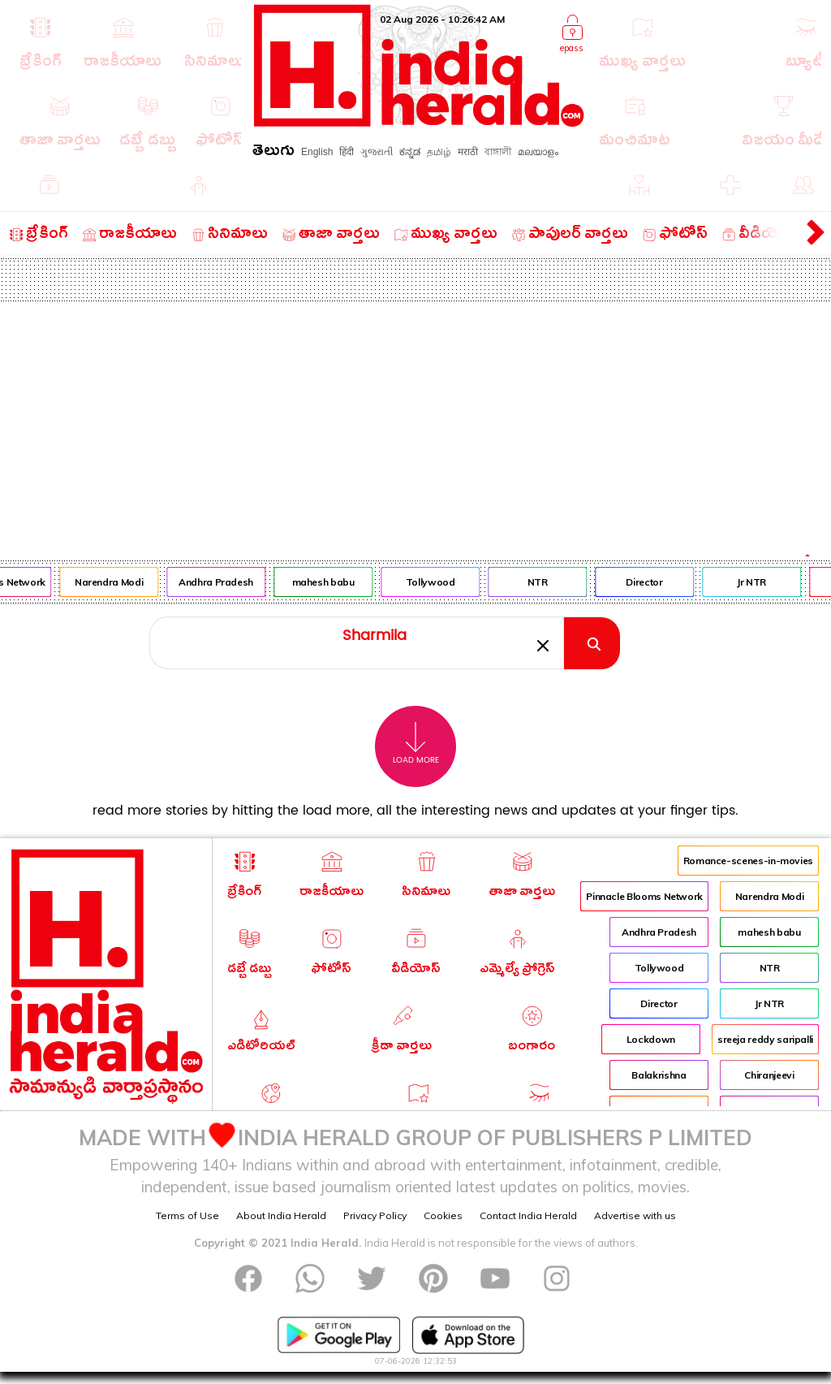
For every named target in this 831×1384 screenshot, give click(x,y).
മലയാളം (538, 152)
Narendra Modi (114, 582)
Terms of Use (187, 1215)
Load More (416, 743)
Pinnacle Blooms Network (644, 896)
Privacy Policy (375, 1215)
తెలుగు (273, 153)
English (317, 152)
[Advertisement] (415, 423)
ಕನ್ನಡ (409, 152)
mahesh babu (328, 582)
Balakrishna (658, 1075)
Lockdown (650, 1039)
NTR (542, 582)
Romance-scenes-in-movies (748, 860)
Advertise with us (635, 1215)
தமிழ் (439, 152)
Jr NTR (757, 582)
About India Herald (281, 1215)
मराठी (468, 152)
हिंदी (346, 152)
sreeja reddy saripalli (765, 1039)
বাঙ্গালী (497, 152)
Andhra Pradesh (220, 582)
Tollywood (435, 582)
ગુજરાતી (376, 152)
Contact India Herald (528, 1215)
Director (649, 582)
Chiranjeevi (769, 1075)
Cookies (443, 1215)
